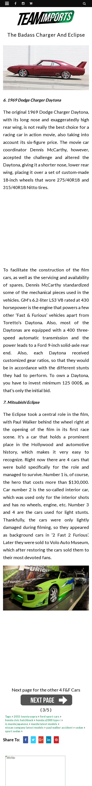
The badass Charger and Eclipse (46, 35)
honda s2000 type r (48, 720)
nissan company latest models (24, 727)
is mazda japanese (16, 724)
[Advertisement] (46, 223)
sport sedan (12, 731)
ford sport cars (49, 716)
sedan (79, 727)
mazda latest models (44, 724)
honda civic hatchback (19, 720)
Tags (8, 716)
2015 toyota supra (25, 716)
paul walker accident (59, 727)
